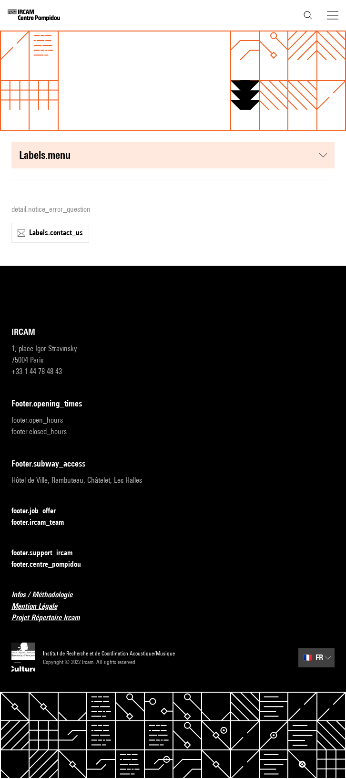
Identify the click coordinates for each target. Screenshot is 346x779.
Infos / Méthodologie (47, 595)
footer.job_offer (39, 511)
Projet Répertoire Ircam (51, 618)
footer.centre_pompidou (51, 565)
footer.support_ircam (47, 553)
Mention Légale (40, 607)
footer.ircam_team (43, 523)
